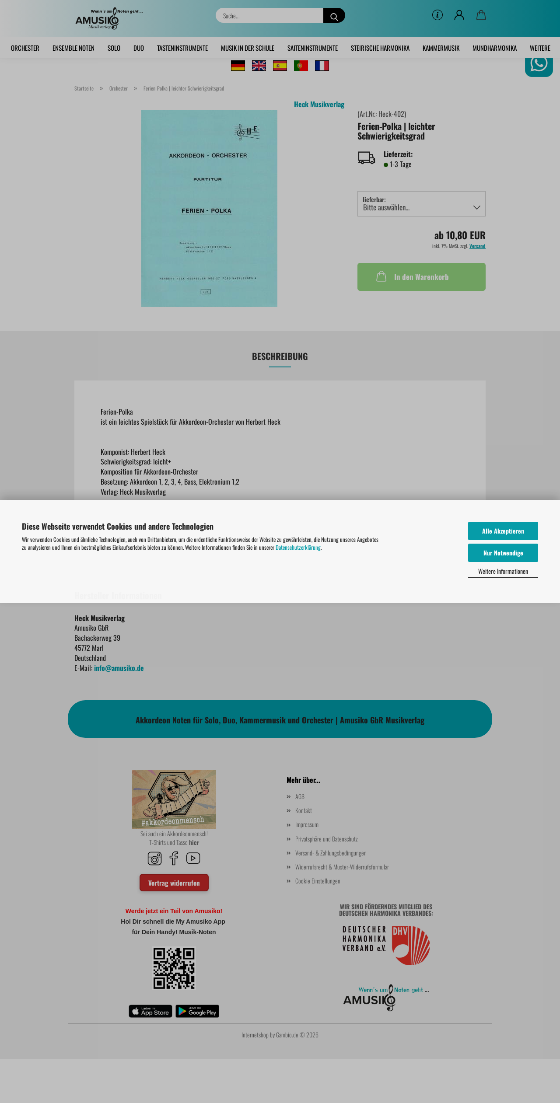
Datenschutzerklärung (298, 547)
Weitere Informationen (503, 571)
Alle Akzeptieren (503, 530)
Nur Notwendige (503, 552)
